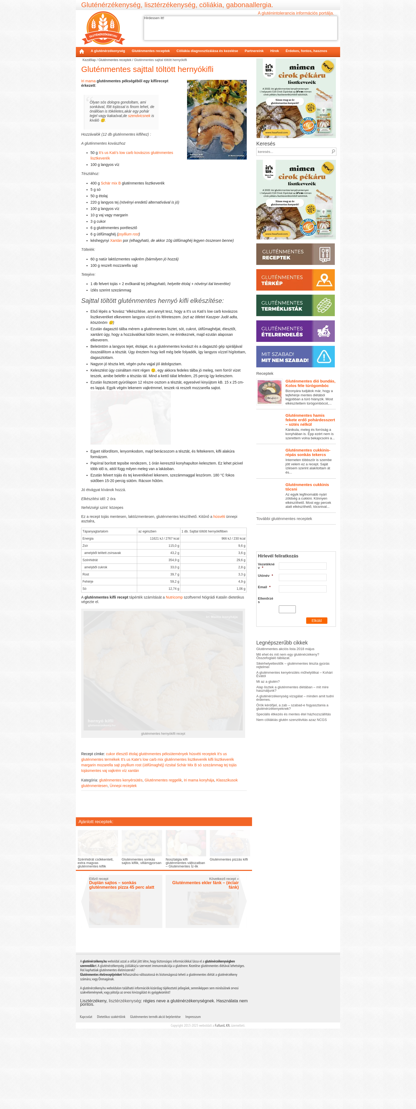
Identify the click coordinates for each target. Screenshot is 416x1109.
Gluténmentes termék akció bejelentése (155, 1097)
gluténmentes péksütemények (163, 820)
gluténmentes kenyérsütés (120, 846)
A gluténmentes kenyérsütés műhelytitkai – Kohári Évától (294, 735)
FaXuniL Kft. (222, 1105)
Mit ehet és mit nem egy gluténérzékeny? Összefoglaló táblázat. (287, 717)
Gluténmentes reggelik (163, 846)
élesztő (122, 820)
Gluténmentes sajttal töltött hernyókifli (147, 69)
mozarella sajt (108, 831)
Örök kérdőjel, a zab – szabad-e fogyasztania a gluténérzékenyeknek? (292, 767)
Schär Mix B (187, 831)
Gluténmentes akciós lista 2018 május (285, 710)
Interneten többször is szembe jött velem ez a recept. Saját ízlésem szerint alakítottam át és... (296, 518)
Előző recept (98, 959)
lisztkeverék (224, 826)
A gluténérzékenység (108, 51)
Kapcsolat (86, 1097)
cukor (110, 820)
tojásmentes (91, 837)
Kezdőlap (81, 51)
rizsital (170, 831)
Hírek (274, 51)
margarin (88, 831)
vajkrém (114, 837)
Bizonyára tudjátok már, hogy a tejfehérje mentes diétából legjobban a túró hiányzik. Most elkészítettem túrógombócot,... (296, 449)
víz (124, 837)
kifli (210, 826)
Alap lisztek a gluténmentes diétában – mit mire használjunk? (292, 749)
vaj (104, 837)
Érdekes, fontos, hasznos (306, 51)
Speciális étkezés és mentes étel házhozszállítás (293, 775)
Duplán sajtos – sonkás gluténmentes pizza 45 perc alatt (121, 965)
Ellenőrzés (265, 641)
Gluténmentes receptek (151, 51)
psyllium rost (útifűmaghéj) (142, 831)
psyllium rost (128, 234)
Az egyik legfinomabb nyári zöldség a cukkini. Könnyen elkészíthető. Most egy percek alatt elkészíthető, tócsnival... (296, 552)
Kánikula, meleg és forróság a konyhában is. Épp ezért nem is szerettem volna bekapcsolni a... (296, 483)
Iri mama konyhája (199, 846)
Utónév (265, 617)
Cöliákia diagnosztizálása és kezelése (207, 51)
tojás (233, 831)
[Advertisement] (164, 871)
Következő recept (224, 959)
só (200, 831)
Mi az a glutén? (268, 742)
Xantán (116, 240)
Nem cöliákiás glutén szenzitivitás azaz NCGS (291, 781)
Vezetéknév (266, 607)
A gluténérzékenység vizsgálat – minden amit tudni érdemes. (295, 758)
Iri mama (88, 81)
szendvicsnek (139, 116)
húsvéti (219, 543)
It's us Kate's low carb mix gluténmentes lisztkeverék (164, 826)
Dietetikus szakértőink (111, 1097)
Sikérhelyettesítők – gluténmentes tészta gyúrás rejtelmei (293, 726)
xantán (133, 837)
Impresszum (193, 1097)
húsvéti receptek (202, 820)
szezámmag (213, 831)
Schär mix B (111, 183)
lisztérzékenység (125, 1081)
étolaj (133, 820)
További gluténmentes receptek (284, 575)
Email (264, 628)
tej (226, 831)
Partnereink (254, 51)
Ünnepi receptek (123, 852)
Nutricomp (174, 624)
